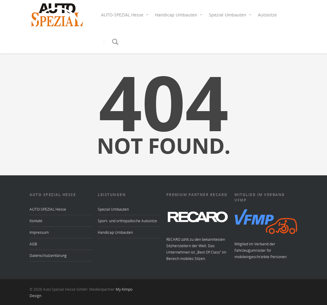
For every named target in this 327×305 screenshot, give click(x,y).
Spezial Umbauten (230, 15)
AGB (33, 244)
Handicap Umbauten (179, 15)
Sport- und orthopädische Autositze (127, 220)
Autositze (267, 15)
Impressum (39, 232)
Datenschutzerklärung (48, 255)
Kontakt (36, 220)
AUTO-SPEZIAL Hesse (125, 15)
